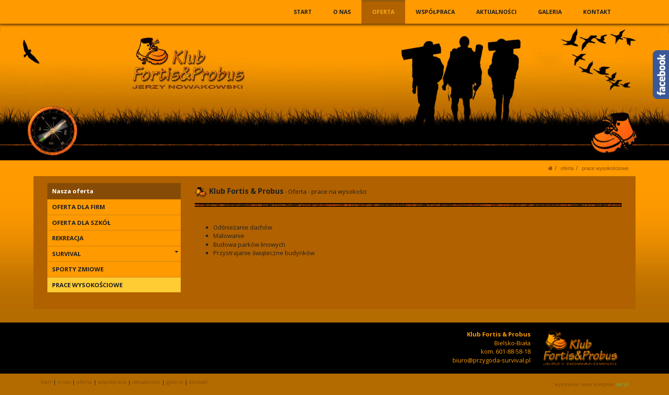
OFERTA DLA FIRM (78, 207)
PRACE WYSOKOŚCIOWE (605, 168)
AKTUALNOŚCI (497, 12)
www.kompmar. (605, 384)
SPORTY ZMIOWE (78, 269)
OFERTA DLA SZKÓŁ (81, 222)
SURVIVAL (115, 254)
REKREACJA (68, 238)
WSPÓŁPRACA (435, 12)
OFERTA (384, 12)
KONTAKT (597, 12)
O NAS (342, 12)
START (303, 12)
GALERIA (550, 12)
